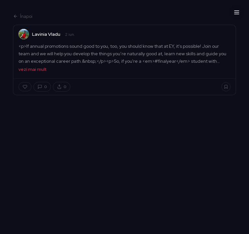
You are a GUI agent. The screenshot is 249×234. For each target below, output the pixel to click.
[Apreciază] (24, 86)
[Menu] (237, 12)
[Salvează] (226, 86)
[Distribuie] (61, 87)
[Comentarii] (42, 87)
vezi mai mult (32, 69)
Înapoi (22, 16)
